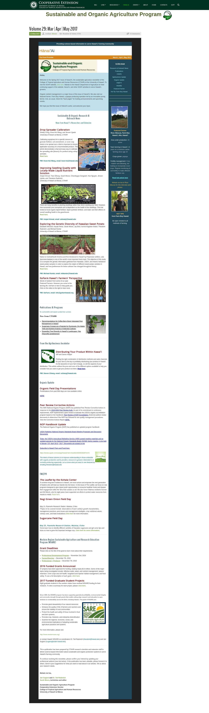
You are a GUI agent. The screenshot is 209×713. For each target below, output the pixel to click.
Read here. (44, 156)
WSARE (119, 86)
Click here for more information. (88, 530)
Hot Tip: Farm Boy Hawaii (119, 91)
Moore (54, 33)
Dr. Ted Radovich (59, 678)
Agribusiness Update (119, 77)
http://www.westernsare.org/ (50, 634)
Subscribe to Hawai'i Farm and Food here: (55, 448)
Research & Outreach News (119, 68)
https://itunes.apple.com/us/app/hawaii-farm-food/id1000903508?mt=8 (64, 453)
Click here (69, 514)
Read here (55, 494)
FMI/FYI (119, 83)
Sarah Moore (45, 680)
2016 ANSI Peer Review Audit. (62, 410)
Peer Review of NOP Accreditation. (76, 415)
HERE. (67, 420)
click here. (61, 85)
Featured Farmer (119, 88)
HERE (42, 396)
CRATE (119, 74)
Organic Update (119, 80)
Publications (119, 71)
